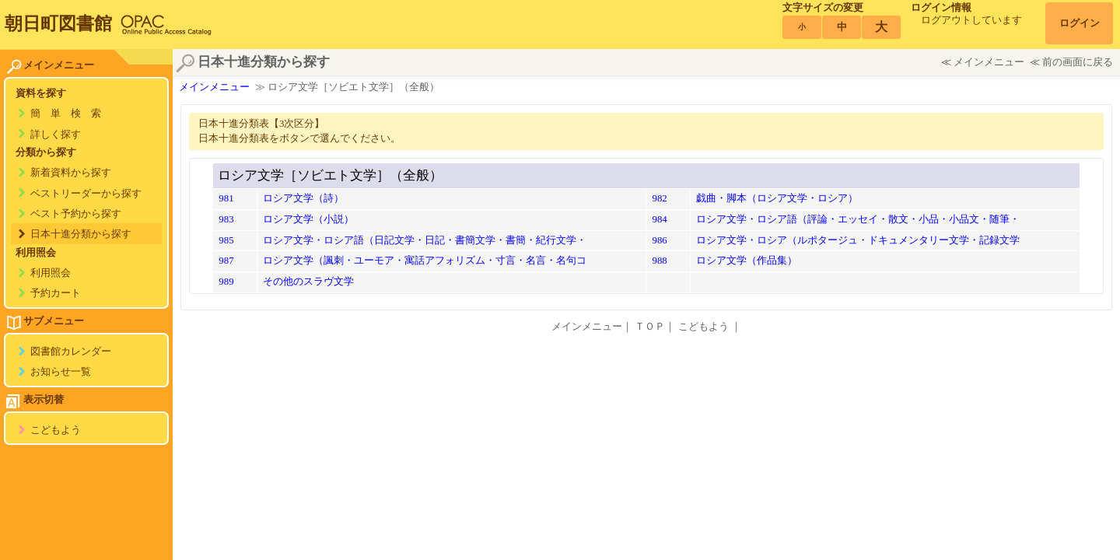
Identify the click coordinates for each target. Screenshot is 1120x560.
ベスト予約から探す (75, 213)
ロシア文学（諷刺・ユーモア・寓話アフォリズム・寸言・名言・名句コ (424, 260)
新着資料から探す (70, 172)
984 (659, 219)
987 (226, 260)
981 (226, 198)
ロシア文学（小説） (308, 219)
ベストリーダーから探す (86, 193)
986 (659, 240)
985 (226, 240)
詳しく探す (55, 134)
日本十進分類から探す (80, 234)
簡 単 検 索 (65, 113)
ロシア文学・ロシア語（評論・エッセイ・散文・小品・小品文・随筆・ (858, 219)
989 (226, 281)
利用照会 (50, 273)
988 (659, 260)
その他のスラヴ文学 (308, 281)
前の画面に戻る (1077, 62)
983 (226, 219)
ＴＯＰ (650, 326)
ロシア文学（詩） (303, 198)
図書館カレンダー (70, 351)
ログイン (1079, 23)
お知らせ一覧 (60, 371)
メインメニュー (989, 62)
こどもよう (55, 430)
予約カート (55, 293)
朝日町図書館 (58, 23)
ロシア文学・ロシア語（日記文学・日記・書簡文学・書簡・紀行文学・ (424, 240)
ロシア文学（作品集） (746, 260)
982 (659, 198)
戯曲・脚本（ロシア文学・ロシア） (777, 198)
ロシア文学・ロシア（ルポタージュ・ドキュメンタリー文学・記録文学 (858, 240)
